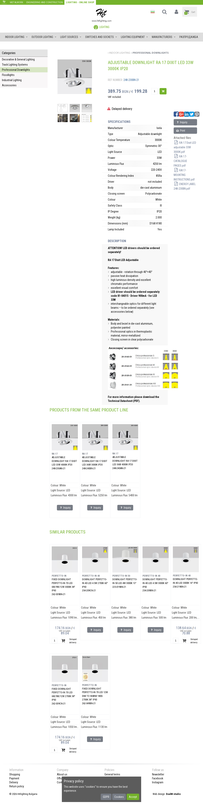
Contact (61, 782)
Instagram (157, 782)
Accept (133, 796)
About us (62, 774)
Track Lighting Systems (15, 64)
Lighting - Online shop (80, 2)
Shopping (14, 774)
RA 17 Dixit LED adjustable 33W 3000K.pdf (185, 147)
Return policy (16, 786)
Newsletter (158, 774)
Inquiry (181, 122)
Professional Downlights (16, 69)
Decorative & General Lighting (18, 59)
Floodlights (8, 75)
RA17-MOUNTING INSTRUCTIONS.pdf (184, 175)
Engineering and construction (44, 2)
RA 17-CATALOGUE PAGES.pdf (180, 161)
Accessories (9, 85)
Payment (14, 778)
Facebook (157, 778)
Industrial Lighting (12, 80)
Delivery (13, 782)
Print (180, 130)
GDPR (106, 796)
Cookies (119, 796)
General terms (112, 774)
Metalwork (16, 2)
